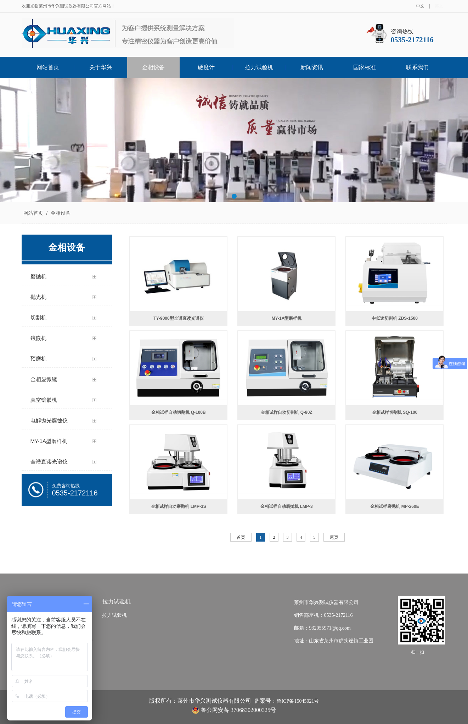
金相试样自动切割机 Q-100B (178, 412)
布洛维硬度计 (79, 640)
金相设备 (153, 67)
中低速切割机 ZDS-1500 (395, 318)
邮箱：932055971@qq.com (322, 628)
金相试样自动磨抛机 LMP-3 (286, 506)
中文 (420, 6)
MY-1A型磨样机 (287, 318)
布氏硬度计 (76, 628)
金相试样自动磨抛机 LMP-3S (178, 506)
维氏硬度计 (76, 666)
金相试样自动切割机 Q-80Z (286, 412)
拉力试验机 (259, 67)
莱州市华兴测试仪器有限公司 (326, 602)
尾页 (334, 537)
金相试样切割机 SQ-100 (395, 412)
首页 (241, 537)
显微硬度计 (76, 653)
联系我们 (417, 67)
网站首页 (47, 67)
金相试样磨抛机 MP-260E (394, 506)
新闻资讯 (311, 67)
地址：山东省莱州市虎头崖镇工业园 (333, 640)
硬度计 (206, 67)
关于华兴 (100, 67)
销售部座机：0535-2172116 (323, 615)
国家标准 (364, 67)
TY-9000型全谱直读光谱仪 (178, 318)
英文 (439, 6)
